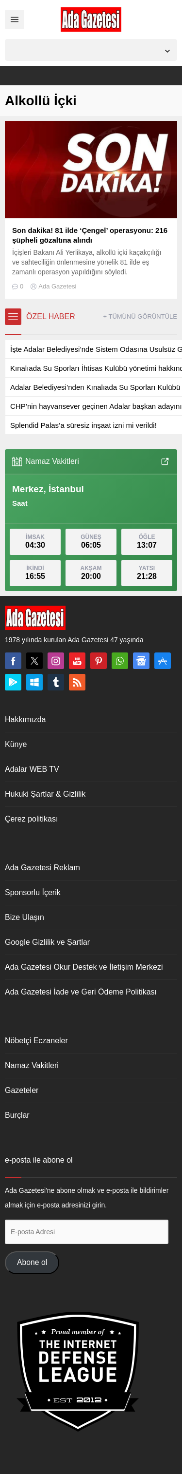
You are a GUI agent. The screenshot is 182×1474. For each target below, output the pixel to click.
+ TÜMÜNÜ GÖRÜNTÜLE (140, 316)
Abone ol (32, 1262)
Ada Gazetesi (57, 286)
